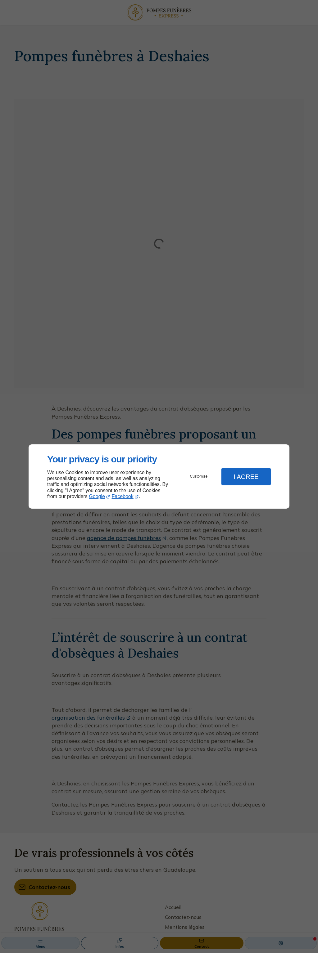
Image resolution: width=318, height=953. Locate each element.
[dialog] (159, 476)
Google (97, 496)
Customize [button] (199, 476)
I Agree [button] (246, 476)
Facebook (123, 496)
